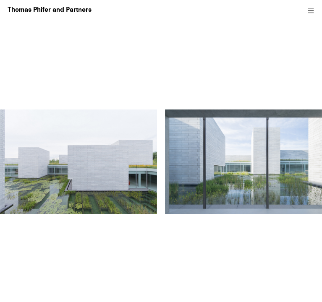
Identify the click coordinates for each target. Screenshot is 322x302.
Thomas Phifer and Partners (50, 10)
